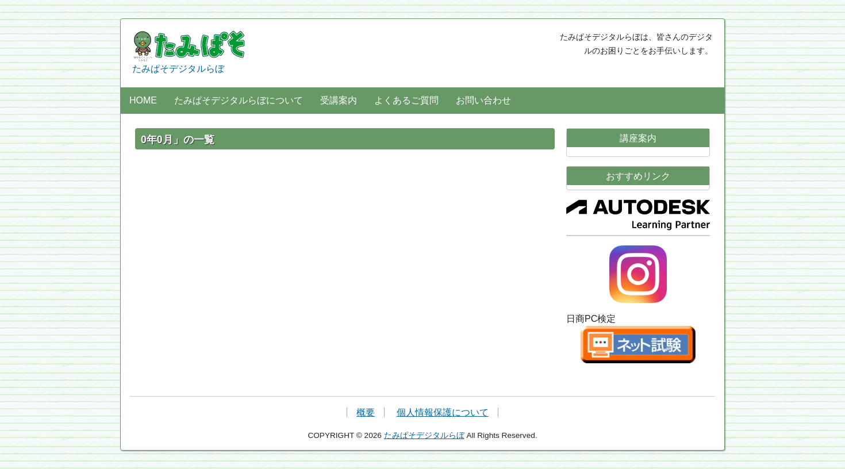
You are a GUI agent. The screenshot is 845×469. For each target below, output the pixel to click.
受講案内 (338, 100)
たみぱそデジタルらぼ (189, 52)
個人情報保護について (443, 412)
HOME (143, 100)
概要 (365, 412)
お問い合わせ (483, 100)
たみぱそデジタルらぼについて (238, 100)
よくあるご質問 (406, 100)
